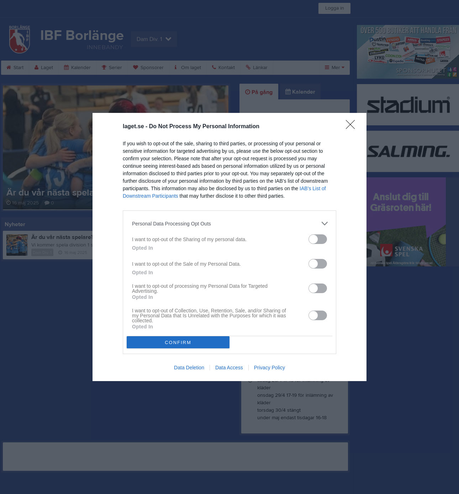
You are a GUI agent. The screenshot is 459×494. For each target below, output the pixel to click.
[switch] (317, 239)
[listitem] (229, 223)
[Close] (352, 127)
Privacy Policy (269, 367)
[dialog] (229, 247)
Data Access (229, 367)
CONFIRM (178, 342)
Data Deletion (189, 367)
